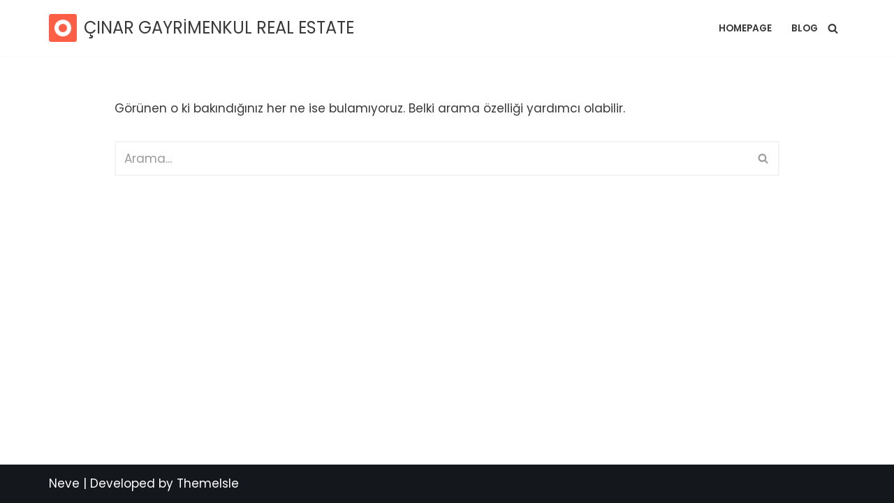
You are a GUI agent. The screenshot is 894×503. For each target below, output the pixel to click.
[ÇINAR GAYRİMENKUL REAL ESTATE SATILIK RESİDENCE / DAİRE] (201, 28)
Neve (64, 483)
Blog (804, 28)
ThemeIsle (208, 483)
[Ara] (833, 28)
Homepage (745, 28)
